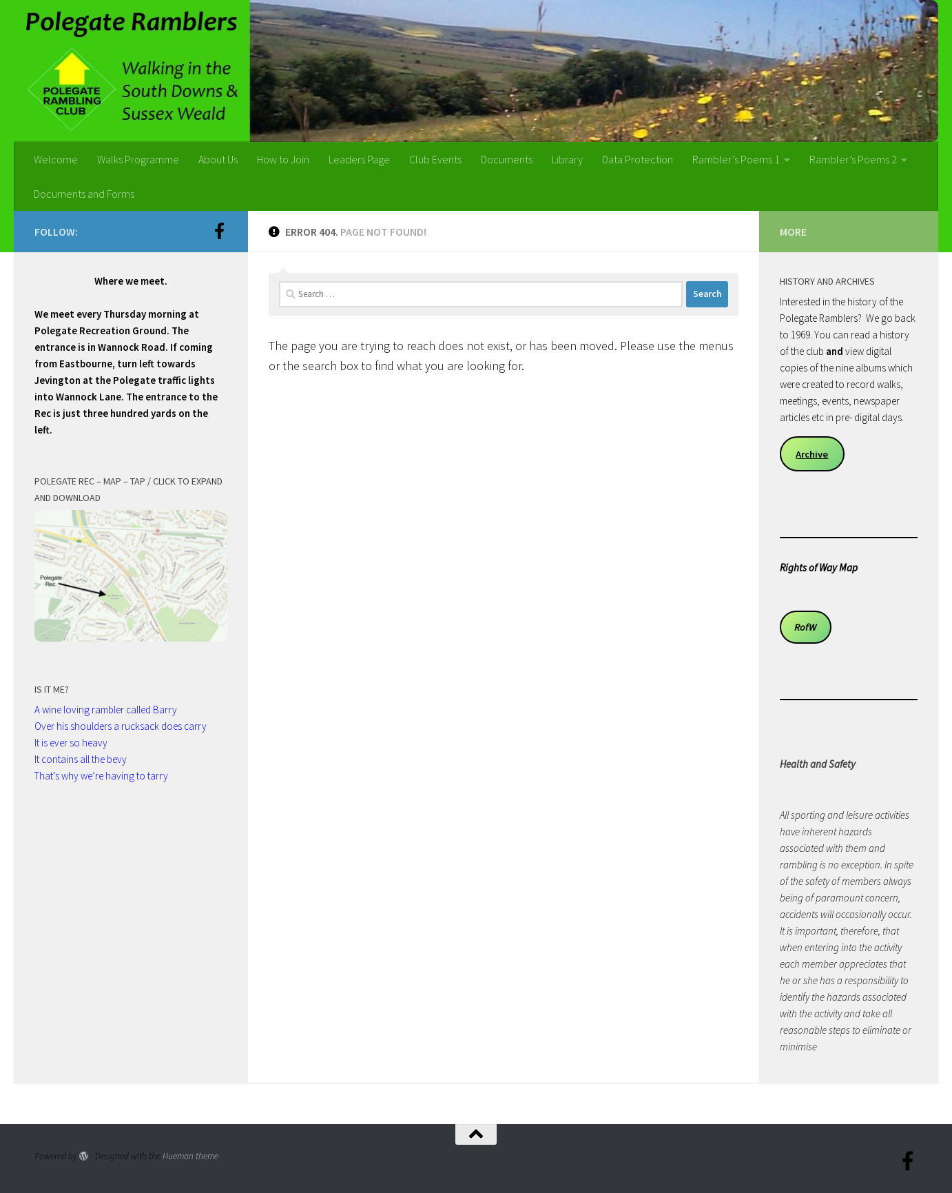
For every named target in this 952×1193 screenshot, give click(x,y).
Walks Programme (138, 159)
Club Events (435, 159)
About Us (218, 159)
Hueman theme (190, 1156)
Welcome (56, 159)
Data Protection (637, 159)
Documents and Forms (84, 194)
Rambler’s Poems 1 (736, 159)
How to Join (283, 159)
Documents (506, 159)
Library (567, 159)
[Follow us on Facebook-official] (219, 231)
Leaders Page (359, 159)
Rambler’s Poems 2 (853, 159)
